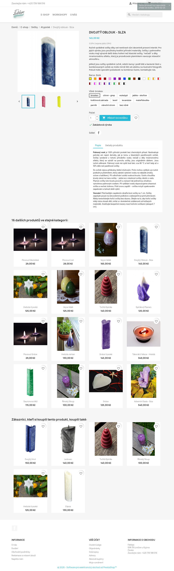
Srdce (106, 401)
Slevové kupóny (96, 559)
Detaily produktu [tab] (114, 145)
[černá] (140, 79)
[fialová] (115, 79)
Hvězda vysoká (30, 307)
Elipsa (68, 506)
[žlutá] (91, 79)
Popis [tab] (98, 145)
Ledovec (68, 459)
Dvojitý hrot (30, 459)
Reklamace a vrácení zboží (24, 555)
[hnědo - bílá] (120, 84)
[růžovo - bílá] (95, 84)
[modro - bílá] (110, 84)
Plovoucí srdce (30, 354)
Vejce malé (68, 307)
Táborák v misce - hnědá (143, 354)
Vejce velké (106, 260)
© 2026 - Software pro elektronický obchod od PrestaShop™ (87, 567)
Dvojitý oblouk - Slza (143, 260)
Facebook (14, 528)
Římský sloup (68, 401)
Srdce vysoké (106, 354)
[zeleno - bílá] (115, 84)
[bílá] (144, 79)
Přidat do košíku (115, 118)
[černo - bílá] (125, 84)
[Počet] (92, 118)
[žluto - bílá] (149, 79)
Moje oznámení (96, 562)
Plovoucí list (68, 260)
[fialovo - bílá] (100, 84)
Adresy (92, 555)
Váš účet (94, 539)
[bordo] (105, 79)
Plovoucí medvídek (30, 260)
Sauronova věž (30, 401)
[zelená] (130, 79)
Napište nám (17, 559)
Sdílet (98, 132)
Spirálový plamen (143, 307)
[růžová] (110, 79)
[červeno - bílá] (159, 79)
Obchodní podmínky (21, 552)
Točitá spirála (106, 307)
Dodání (15, 548)
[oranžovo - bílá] (154, 79)
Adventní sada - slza (143, 401)
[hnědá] (135, 79)
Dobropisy (94, 552)
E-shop (45, 14)
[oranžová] (95, 79)
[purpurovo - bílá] (105, 84)
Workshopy (59, 14)
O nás (73, 14)
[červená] (100, 79)
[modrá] (125, 79)
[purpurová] (120, 79)
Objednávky (94, 548)
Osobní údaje (95, 545)
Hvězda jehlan (68, 354)
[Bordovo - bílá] (91, 84)
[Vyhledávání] (144, 14)
